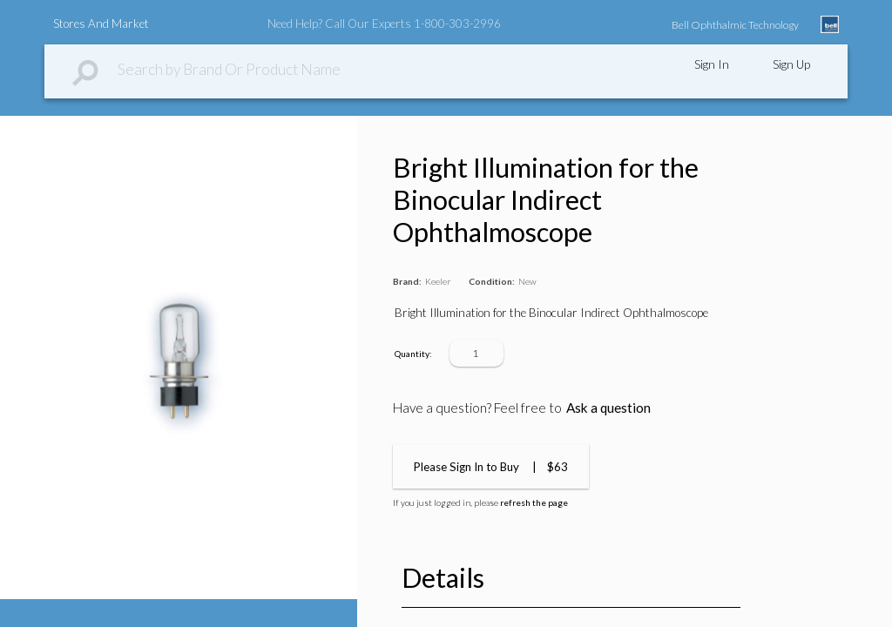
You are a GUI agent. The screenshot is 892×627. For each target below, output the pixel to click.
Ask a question (608, 407)
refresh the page (534, 502)
